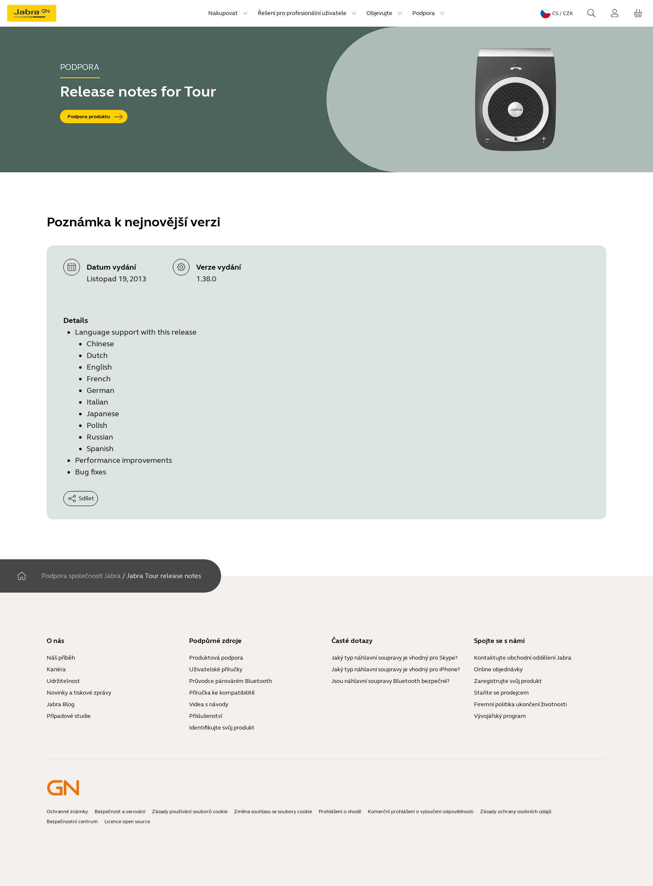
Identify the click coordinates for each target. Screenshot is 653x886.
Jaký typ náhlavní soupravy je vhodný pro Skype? (394, 657)
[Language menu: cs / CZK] (557, 13)
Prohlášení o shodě (340, 811)
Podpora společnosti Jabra (81, 576)
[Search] (591, 13)
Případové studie (69, 716)
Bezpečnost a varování (120, 811)
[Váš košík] (638, 13)
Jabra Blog (61, 704)
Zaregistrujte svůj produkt (508, 681)
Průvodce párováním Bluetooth (230, 681)
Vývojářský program (500, 716)
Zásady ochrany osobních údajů (515, 811)
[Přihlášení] (615, 13)
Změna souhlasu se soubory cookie (273, 811)
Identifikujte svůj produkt (221, 727)
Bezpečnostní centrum (72, 821)
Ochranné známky (67, 811)
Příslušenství (205, 716)
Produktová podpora (216, 657)
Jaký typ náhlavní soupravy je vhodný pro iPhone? (395, 669)
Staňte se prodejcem (501, 692)
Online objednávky (498, 669)
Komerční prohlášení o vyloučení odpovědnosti (421, 811)
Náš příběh (61, 657)
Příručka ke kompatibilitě (222, 692)
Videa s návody (208, 704)
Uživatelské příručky (215, 669)
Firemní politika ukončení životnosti (520, 704)
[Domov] (22, 576)
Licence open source (127, 821)
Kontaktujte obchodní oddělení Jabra (522, 657)
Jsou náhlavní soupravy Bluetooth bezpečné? (390, 681)
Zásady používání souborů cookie (189, 811)
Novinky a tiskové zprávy (79, 692)
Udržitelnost (63, 681)
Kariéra (56, 669)
